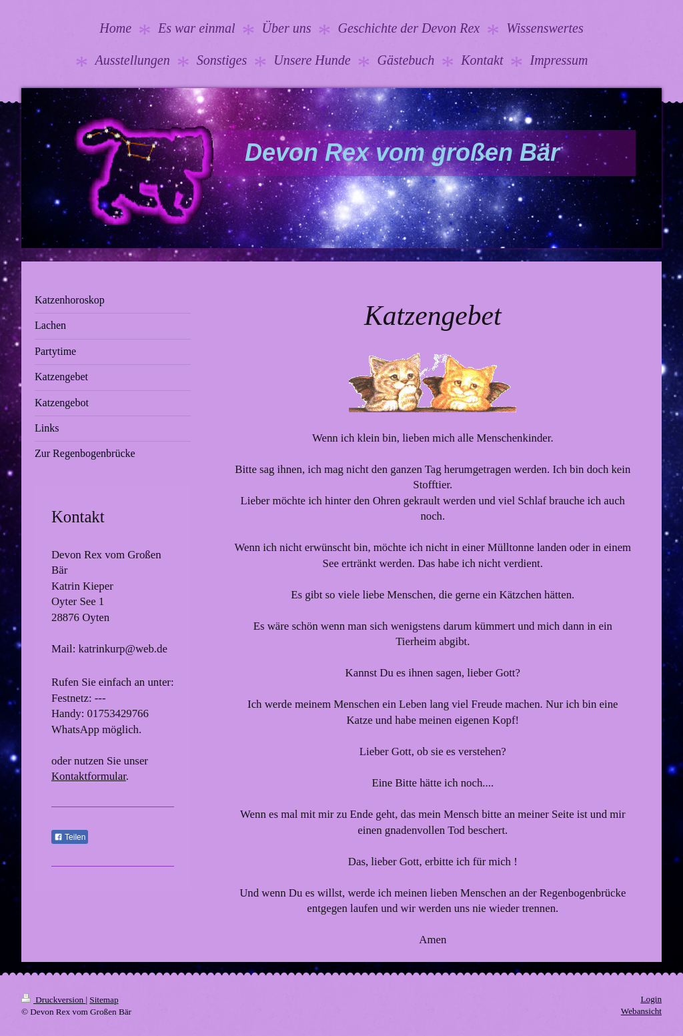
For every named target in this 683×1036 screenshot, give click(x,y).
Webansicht (641, 1011)
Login (651, 999)
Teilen (69, 837)
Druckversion (53, 1000)
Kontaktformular (88, 776)
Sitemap (103, 1000)
